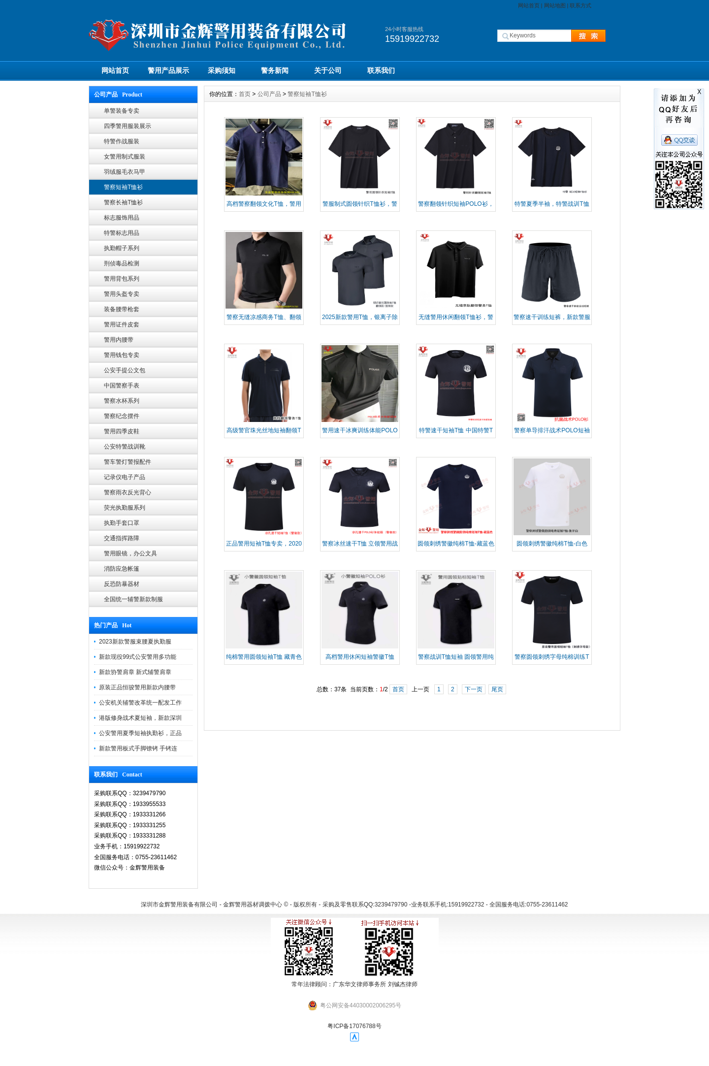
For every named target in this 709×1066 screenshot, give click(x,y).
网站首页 (529, 5)
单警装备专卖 (121, 110)
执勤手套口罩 (121, 522)
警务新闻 (275, 70)
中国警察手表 (121, 385)
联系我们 (381, 70)
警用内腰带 (118, 339)
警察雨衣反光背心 (127, 492)
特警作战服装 (121, 141)
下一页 (474, 689)
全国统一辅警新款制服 (133, 599)
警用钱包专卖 (121, 355)
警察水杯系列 (121, 400)
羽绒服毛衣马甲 (124, 171)
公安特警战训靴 (124, 446)
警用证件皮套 (121, 324)
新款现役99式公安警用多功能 (137, 656)
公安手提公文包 (124, 370)
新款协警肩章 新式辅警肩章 (135, 672)
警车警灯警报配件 (127, 461)
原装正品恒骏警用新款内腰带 (137, 687)
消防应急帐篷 (121, 568)
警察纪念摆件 (121, 416)
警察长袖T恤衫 (123, 202)
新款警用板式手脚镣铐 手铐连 (138, 748)
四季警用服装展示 (127, 126)
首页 (245, 94)
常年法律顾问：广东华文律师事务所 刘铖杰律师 (354, 984)
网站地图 (555, 5)
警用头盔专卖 (121, 294)
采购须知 (221, 70)
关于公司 (328, 70)
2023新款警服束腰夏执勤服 (135, 641)
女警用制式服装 (124, 156)
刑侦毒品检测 (121, 263)
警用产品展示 (168, 70)
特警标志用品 (121, 232)
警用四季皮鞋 (121, 431)
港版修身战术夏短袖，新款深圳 (140, 717)
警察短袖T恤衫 (123, 187)
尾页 (497, 689)
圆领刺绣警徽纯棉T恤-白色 (551, 543)
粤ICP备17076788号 (354, 1026)
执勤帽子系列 (121, 248)
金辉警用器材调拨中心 (252, 904)
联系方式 (580, 5)
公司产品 (269, 94)
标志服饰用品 (121, 217)
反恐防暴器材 (121, 584)
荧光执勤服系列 (124, 507)
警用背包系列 (121, 278)
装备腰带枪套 (121, 309)
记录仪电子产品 (124, 477)
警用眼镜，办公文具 (130, 553)
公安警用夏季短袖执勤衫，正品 (140, 733)
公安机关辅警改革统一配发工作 (140, 702)
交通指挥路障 (121, 538)
